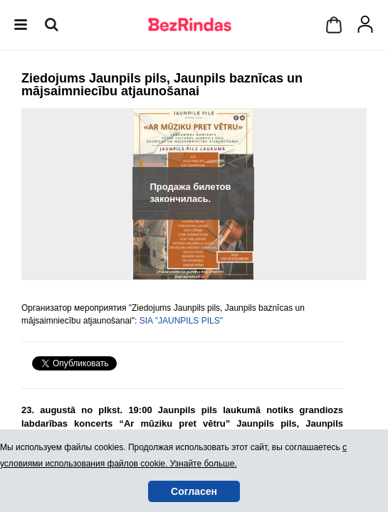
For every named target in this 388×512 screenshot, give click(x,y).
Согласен (194, 491)
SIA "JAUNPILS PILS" (181, 321)
